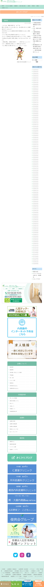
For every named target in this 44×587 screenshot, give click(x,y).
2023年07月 (35, 132)
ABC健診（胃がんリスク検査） (16, 372)
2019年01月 (35, 223)
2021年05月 (35, 179)
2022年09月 (35, 150)
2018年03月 (35, 239)
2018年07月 (35, 234)
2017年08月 (35, 252)
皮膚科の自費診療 (13, 426)
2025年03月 (35, 95)
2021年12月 (35, 166)
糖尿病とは (12, 441)
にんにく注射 (12, 380)
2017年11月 (35, 247)
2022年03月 (35, 161)
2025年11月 (35, 80)
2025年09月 (35, 84)
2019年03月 (35, 219)
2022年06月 (35, 155)
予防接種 (11, 375)
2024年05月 (35, 113)
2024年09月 (35, 106)
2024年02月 (35, 119)
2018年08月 (35, 232)
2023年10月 (35, 126)
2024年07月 (35, 110)
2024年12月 (35, 100)
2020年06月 (35, 197)
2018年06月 (35, 236)
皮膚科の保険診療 (13, 423)
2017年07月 (35, 254)
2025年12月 (35, 79)
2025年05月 (35, 91)
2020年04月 (35, 201)
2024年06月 (35, 111)
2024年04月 (35, 115)
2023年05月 (35, 135)
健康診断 (11, 369)
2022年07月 (35, 153)
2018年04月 (35, 238)
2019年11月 (35, 208)
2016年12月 (35, 260)
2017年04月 (35, 256)
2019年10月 (35, 210)
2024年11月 (35, 102)
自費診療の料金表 (8, 567)
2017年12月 (35, 245)
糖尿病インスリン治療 (16, 572)
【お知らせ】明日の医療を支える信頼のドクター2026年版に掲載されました (37, 39)
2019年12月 (35, 207)
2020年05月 (35, 199)
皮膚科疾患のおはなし (14, 388)
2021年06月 (35, 177)
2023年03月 (35, 139)
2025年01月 (35, 99)
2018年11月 (35, 227)
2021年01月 (35, 186)
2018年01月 (35, 243)
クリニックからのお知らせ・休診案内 (37, 275)
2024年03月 (35, 117)
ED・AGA (12, 377)
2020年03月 (35, 203)
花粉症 (6, 20)
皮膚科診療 (8, 570)
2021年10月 (35, 170)
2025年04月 (35, 93)
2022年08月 (35, 152)
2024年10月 (35, 104)
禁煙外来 (11, 383)
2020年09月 (35, 194)
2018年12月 (35, 225)
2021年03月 (35, 183)
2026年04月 (35, 71)
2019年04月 (35, 217)
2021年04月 (35, 181)
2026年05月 (35, 69)
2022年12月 (35, 144)
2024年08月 (35, 108)
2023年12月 (35, 122)
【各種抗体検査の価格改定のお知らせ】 (37, 24)
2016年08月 (35, 263)
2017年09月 (35, 250)
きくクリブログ (38, 572)
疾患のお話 (35, 271)
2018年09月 (35, 230)
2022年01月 (35, 164)
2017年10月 (35, 249)
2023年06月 (35, 133)
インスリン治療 (13, 446)
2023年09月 (35, 128)
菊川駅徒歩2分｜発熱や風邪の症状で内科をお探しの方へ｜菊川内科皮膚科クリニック (37, 48)
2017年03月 (35, 258)
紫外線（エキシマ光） (14, 429)
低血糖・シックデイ (14, 449)
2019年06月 (35, 216)
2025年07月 (35, 88)
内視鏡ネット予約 (35, 567)
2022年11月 (35, 146)
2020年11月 (35, 190)
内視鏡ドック (12, 408)
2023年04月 (35, 137)
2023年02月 (35, 141)
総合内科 (11, 367)
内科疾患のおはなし (14, 385)
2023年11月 (35, 124)
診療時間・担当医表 (23, 565)
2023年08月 (35, 130)
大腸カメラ (12, 406)
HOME (3, 565)
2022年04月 (35, 159)
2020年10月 (35, 192)
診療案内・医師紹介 (12, 565)
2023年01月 (35, 142)
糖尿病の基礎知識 (38, 570)
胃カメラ (11, 403)
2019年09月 (35, 212)
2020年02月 (35, 205)
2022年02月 (35, 163)
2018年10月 (35, 228)
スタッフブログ (36, 279)
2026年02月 (35, 75)
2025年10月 (35, 82)
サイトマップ (22, 574)
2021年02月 (35, 185)
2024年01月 (35, 121)
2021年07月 (35, 175)
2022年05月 (35, 157)
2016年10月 (35, 261)
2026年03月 (35, 73)
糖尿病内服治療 (13, 444)
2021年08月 (35, 174)
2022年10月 (35, 148)
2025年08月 (35, 86)
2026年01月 (35, 77)
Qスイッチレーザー (14, 431)
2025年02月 (35, 97)
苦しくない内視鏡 (13, 398)
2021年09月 (35, 172)
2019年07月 (35, 214)
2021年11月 (35, 168)
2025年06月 (35, 89)
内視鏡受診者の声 (13, 411)
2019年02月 (35, 221)
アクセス (32, 565)
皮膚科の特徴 (12, 421)
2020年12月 (35, 188)
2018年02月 (35, 241)
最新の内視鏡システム (14, 400)
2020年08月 (35, 196)
